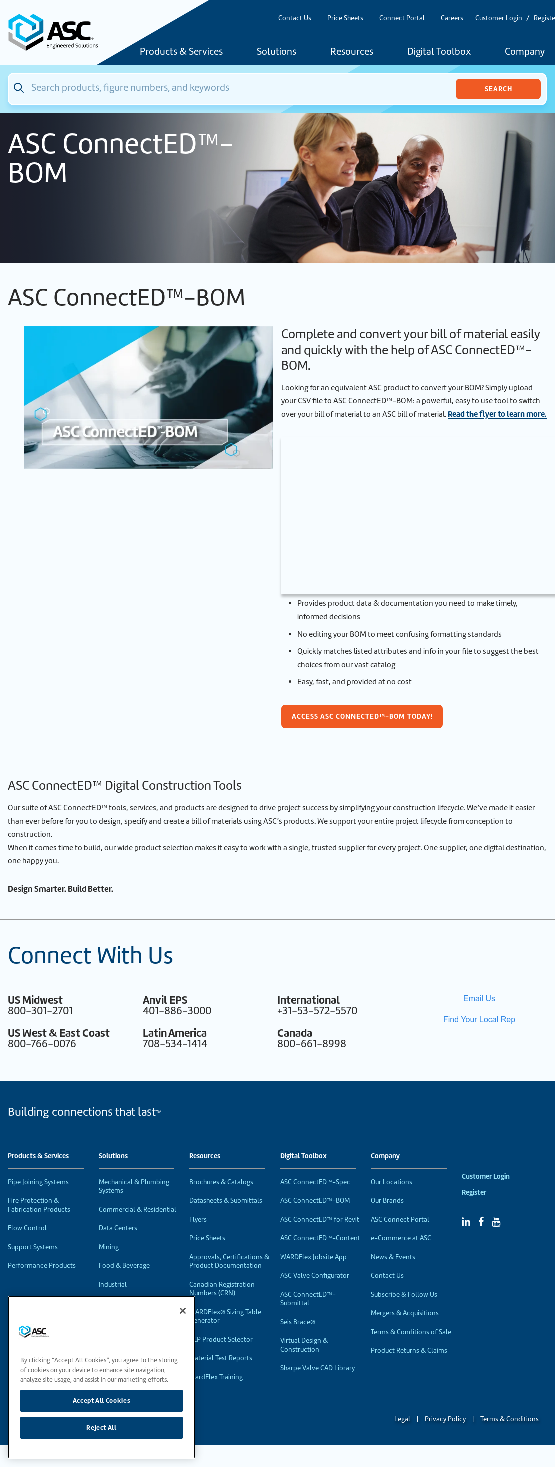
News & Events (393, 1257)
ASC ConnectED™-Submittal (308, 1299)
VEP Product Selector (221, 1339)
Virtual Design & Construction (304, 1345)
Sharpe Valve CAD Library (317, 1368)
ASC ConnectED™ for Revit (320, 1219)
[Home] (58, 32)
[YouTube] (496, 1222)
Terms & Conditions (509, 1419)
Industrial (113, 1284)
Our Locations (391, 1182)
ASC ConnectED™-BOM (315, 1200)
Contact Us (295, 18)
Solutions (276, 52)
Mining (109, 1247)
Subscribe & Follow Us (404, 1294)
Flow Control (27, 1228)
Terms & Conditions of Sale (411, 1332)
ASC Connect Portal (400, 1219)
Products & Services (181, 52)
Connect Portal (402, 18)
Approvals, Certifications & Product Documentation (230, 1261)
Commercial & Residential (137, 1209)
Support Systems (33, 1247)
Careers (452, 18)
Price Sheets (346, 18)
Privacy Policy (445, 1419)
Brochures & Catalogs (222, 1182)
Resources (352, 52)
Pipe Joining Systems (38, 1182)
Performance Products (42, 1265)
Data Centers (118, 1228)
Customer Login (499, 18)
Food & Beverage (124, 1265)
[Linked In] (466, 1222)
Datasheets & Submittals (226, 1200)
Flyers (198, 1219)
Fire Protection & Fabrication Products (39, 1205)
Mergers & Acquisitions (405, 1313)
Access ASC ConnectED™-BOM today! (362, 716)
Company (385, 1156)
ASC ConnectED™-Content (320, 1238)
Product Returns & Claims (409, 1350)
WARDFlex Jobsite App (313, 1257)
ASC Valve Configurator (315, 1275)
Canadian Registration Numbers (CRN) (222, 1289)
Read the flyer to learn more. (497, 414)
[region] (102, 1377)
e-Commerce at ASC (401, 1238)
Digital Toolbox (439, 52)
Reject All (101, 1427)
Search (498, 88)
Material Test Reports (221, 1358)
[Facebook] (481, 1222)
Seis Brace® (298, 1322)
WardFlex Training (216, 1377)
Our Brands (387, 1200)
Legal (402, 1419)
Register (474, 1192)
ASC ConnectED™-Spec (315, 1182)
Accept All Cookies (102, 1400)
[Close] (183, 1311)
